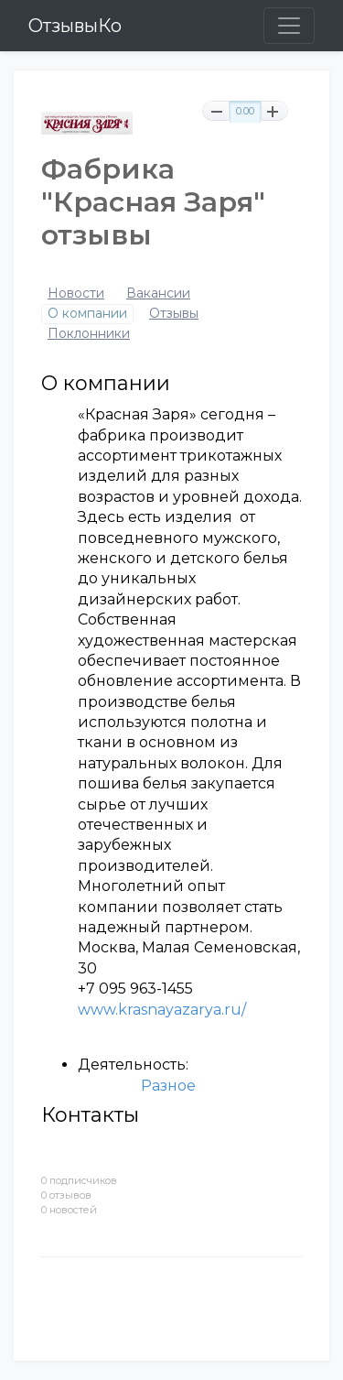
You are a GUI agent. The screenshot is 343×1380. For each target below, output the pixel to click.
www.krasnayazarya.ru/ (162, 1009)
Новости (76, 293)
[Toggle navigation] (289, 25)
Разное (168, 1085)
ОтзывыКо (75, 26)
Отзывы (173, 314)
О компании (87, 314)
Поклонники (89, 334)
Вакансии (158, 293)
